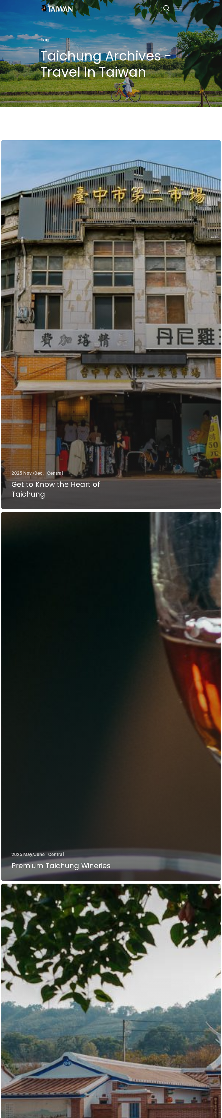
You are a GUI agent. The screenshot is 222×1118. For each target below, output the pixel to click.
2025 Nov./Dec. (27, 473)
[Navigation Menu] (178, 8)
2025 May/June (28, 854)
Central (55, 473)
